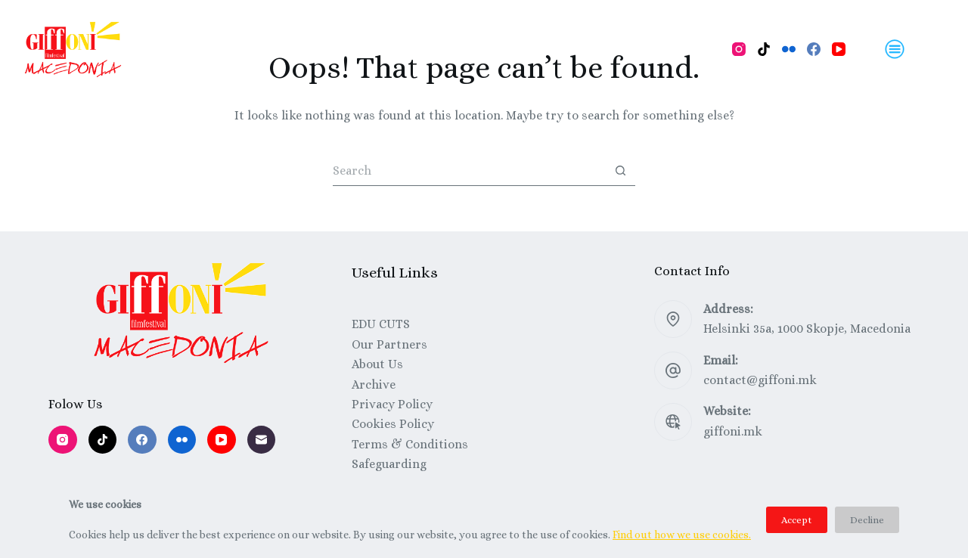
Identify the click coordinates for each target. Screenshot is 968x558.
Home (158, 48)
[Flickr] (789, 49)
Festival (578, 48)
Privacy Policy (392, 404)
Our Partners (389, 344)
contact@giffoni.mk (760, 380)
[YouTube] (838, 49)
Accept (796, 519)
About (511, 48)
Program (228, 48)
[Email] (261, 440)
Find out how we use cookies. (682, 535)
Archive (374, 384)
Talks (453, 48)
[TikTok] (764, 49)
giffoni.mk (732, 431)
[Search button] (620, 171)
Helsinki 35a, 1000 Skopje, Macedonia (807, 328)
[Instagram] (739, 49)
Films (298, 48)
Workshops (375, 48)
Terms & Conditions (410, 444)
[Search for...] (469, 171)
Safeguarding (389, 464)
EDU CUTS (381, 324)
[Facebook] (814, 49)
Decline (867, 519)
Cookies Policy (393, 424)
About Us (377, 364)
